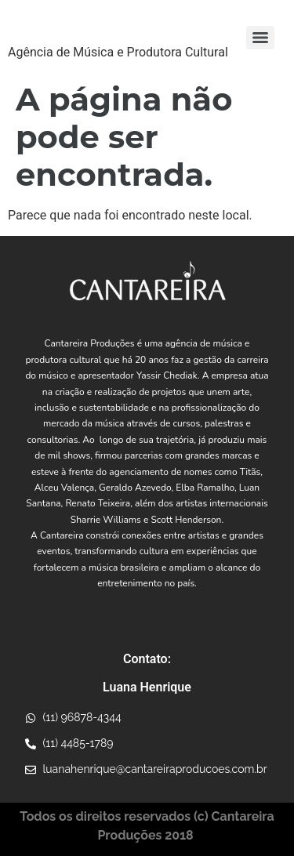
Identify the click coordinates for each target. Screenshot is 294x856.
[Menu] (260, 37)
